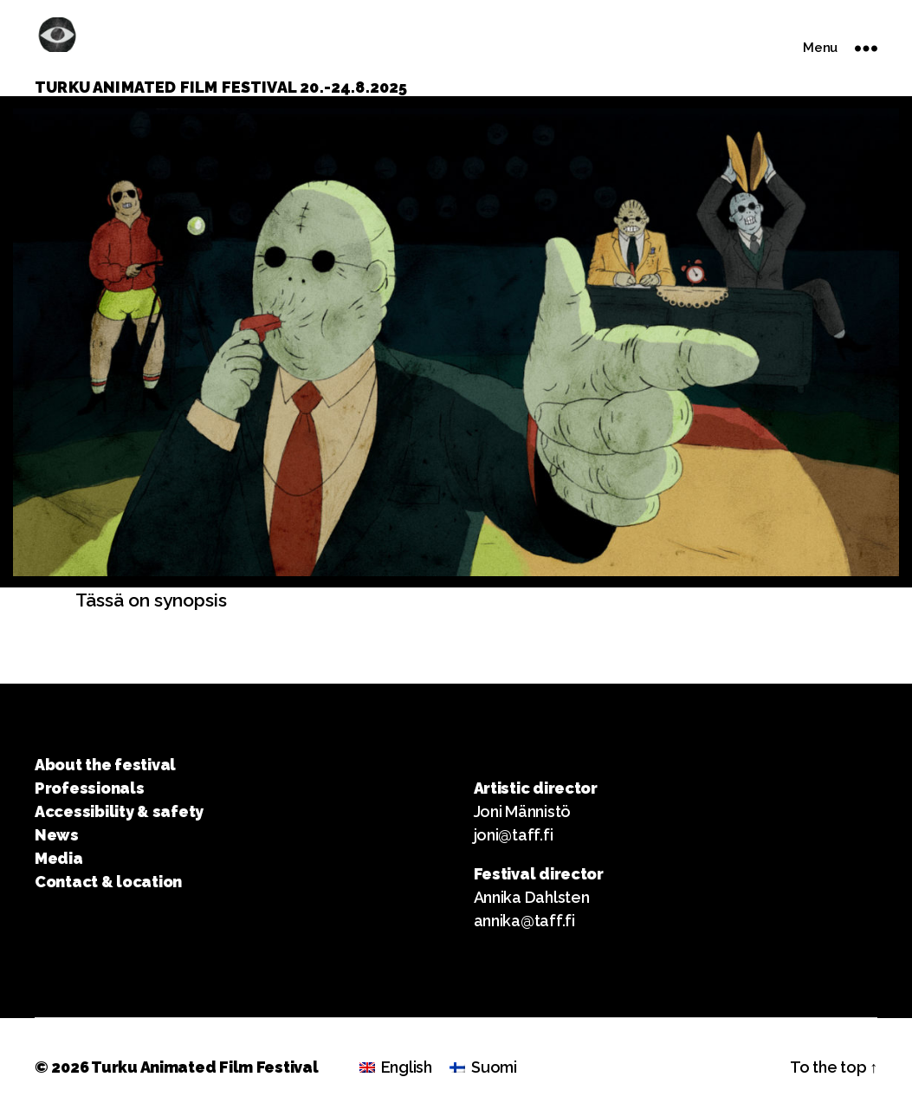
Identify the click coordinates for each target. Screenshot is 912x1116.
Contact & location (108, 882)
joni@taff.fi (513, 835)
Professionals (90, 788)
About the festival (105, 765)
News (57, 835)
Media (59, 858)
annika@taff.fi (524, 921)
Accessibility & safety (119, 811)
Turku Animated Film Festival (204, 1067)
